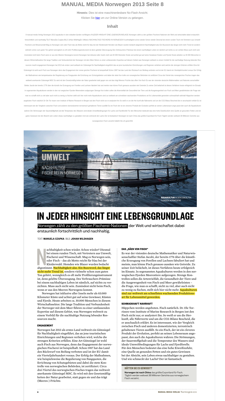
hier (98, 17)
